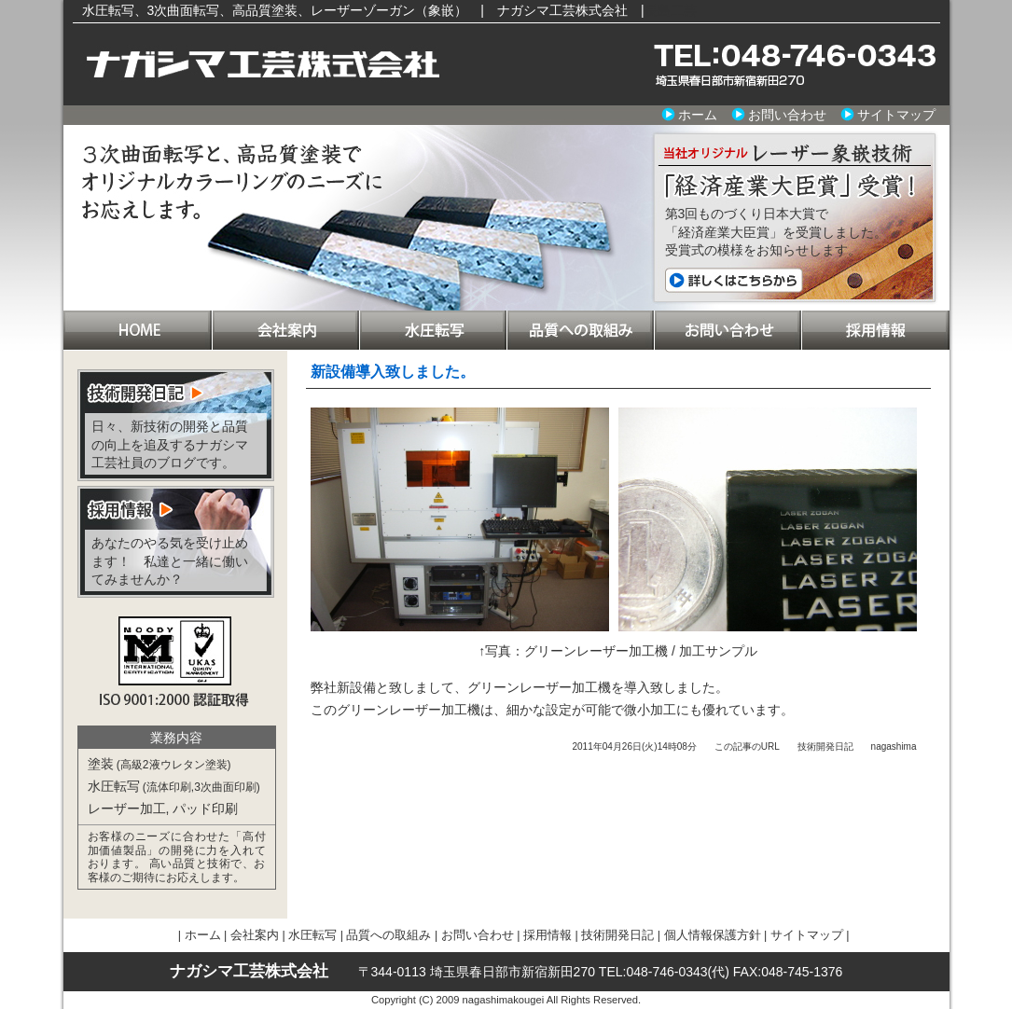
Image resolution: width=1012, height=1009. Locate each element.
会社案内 (285, 330)
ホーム (697, 114)
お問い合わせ (787, 114)
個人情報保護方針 (712, 935)
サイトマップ (896, 114)
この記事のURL (747, 746)
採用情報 (875, 330)
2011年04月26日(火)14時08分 (634, 746)
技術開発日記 (825, 746)
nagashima (894, 746)
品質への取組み (580, 330)
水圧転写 (432, 330)
